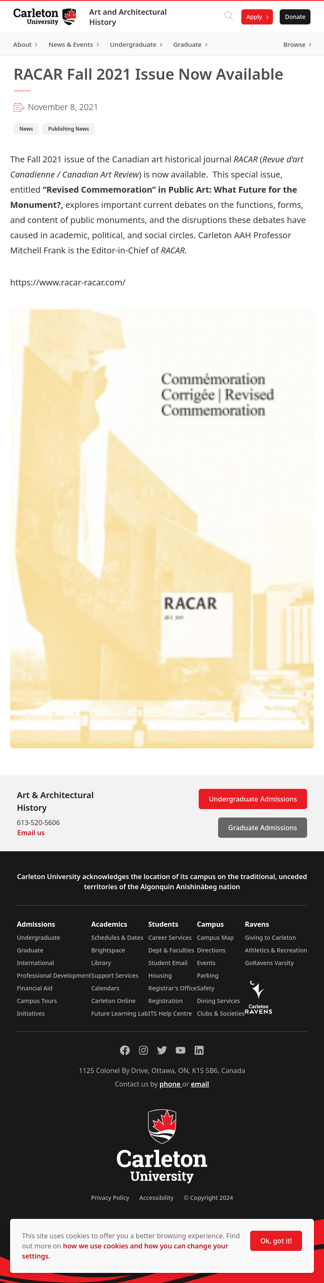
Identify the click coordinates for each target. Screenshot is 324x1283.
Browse (294, 44)
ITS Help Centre (170, 1013)
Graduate (30, 950)
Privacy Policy (110, 1198)
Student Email (168, 963)
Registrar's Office (172, 988)
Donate (295, 17)
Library (101, 963)
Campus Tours (37, 1001)
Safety (206, 988)
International (35, 963)
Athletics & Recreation (276, 950)
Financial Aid (34, 988)
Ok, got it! (276, 1240)
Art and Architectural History (128, 17)
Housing (160, 975)
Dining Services (218, 1001)
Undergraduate (38, 937)
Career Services (170, 937)
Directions (211, 950)
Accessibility (156, 1198)
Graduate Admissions (262, 827)
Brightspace (108, 950)
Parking (208, 975)
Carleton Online (113, 1001)
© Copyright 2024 (208, 1198)
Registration (165, 1001)
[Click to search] (228, 16)
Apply (254, 17)
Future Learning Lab (119, 1013)
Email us (31, 832)
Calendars (105, 988)
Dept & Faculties (171, 950)
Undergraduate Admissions (253, 799)
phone (170, 1084)
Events (206, 963)
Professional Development (54, 975)
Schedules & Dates (117, 937)
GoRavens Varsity (269, 963)
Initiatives (31, 1013)
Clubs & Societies (221, 1013)
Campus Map (215, 937)
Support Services (114, 975)
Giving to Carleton (270, 937)
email (200, 1084)
